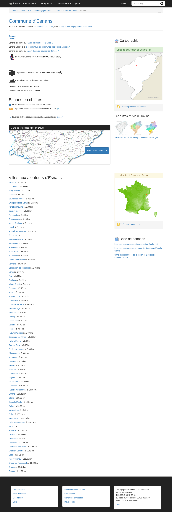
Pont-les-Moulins (16, 207)
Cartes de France (18, 10)
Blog (15, 502)
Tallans (12, 365)
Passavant (13, 321)
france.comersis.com (22, 4)
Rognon (12, 378)
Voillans (12, 325)
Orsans (12, 434)
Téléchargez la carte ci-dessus (131, 107)
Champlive (13, 300)
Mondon (12, 438)
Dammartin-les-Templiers (19, 268)
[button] (47, 3)
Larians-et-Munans (17, 422)
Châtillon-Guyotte (16, 451)
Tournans (13, 312)
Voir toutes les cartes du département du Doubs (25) (137, 137)
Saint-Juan (13, 243)
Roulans (12, 280)
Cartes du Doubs (70, 10)
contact (124, 3)
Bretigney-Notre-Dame (18, 203)
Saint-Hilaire (14, 252)
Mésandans (14, 410)
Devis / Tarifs (70, 502)
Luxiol (11, 227)
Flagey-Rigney (15, 459)
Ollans (12, 398)
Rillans (12, 329)
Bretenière (13, 247)
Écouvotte (13, 235)
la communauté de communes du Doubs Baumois (48, 47)
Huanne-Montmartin (17, 390)
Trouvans (13, 369)
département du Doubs (43, 26)
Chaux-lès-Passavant (18, 463)
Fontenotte (13, 215)
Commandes (70, 494)
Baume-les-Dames (17, 199)
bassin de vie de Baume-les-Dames (43, 51)
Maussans (13, 443)
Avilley (12, 406)
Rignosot (13, 430)
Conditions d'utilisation (74, 498)
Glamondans (14, 353)
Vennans (13, 264)
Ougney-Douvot (16, 211)
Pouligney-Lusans (16, 349)
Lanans (12, 394)
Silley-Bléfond (15, 191)
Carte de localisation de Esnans (132, 50)
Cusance (13, 288)
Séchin (12, 195)
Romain (12, 471)
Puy (11, 276)
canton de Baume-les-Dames (40, 43)
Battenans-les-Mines (18, 337)
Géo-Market (18, 498)
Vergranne (13, 357)
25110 (12, 39)
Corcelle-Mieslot (16, 402)
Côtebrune (13, 373)
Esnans (12, 36)
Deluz (11, 414)
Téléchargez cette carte (128, 224)
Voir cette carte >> (97, 150)
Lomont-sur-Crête (16, 304)
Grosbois (13, 182)
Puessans (13, 386)
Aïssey (12, 292)
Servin (12, 426)
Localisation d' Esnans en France (133, 175)
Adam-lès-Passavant (18, 231)
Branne (12, 467)
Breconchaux (14, 219)
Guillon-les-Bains (16, 239)
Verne (11, 272)
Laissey (12, 317)
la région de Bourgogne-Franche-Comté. (76, 26)
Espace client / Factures (75, 490)
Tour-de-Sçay (15, 345)
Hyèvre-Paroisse (16, 333)
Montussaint (14, 418)
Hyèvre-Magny (15, 341)
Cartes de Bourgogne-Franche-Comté (44, 10)
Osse (11, 455)
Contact (119, 504)
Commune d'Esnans (31, 21)
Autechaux (13, 256)
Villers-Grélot (14, 284)
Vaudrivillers (14, 382)
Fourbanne (14, 186)
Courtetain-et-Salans (18, 447)
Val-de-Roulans (15, 223)
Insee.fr (61, 117)
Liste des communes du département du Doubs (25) (136, 244)
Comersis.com (19, 490)
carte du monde (19, 494)
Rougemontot (15, 296)
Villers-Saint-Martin (17, 260)
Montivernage (15, 308)
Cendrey (13, 361)
